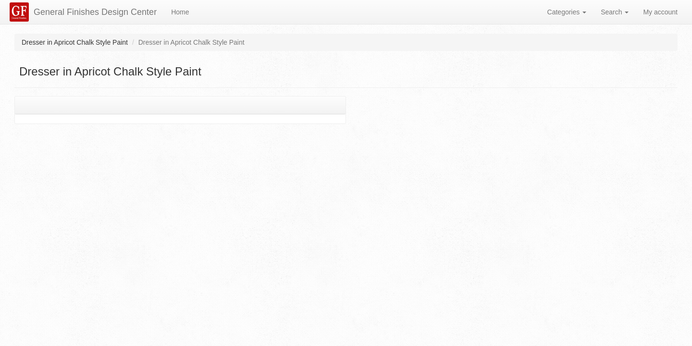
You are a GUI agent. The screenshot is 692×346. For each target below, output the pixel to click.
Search (615, 12)
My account (660, 12)
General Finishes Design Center (95, 12)
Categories (567, 12)
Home (180, 12)
